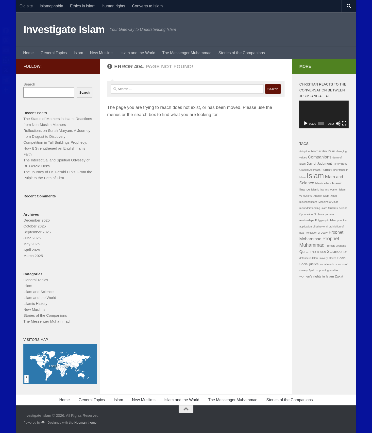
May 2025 (31, 244)
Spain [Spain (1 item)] (312, 270)
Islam (78, 53)
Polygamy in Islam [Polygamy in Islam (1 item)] (325, 220)
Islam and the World (137, 53)
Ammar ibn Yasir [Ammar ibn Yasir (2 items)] (323, 151)
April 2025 (31, 250)
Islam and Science (38, 292)
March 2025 (33, 256)
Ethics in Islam (82, 6)
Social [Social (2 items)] (341, 258)
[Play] (305, 123)
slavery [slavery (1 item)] (324, 258)
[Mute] (338, 123)
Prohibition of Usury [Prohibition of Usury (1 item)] (316, 232)
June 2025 (32, 238)
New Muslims (101, 53)
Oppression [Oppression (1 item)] (306, 214)
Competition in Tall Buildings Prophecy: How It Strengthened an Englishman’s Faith (55, 148)
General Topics (54, 53)
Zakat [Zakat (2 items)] (339, 276)
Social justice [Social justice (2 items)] (309, 264)
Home (28, 53)
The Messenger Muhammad (186, 53)
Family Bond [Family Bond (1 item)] (340, 163)
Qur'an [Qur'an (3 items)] (305, 251)
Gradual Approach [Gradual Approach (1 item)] (310, 169)
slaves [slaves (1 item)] (332, 258)
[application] (324, 114)
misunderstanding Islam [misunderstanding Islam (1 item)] (313, 208)
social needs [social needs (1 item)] (327, 264)
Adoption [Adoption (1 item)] (304, 151)
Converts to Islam (147, 6)
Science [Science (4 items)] (334, 251)
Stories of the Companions (242, 53)
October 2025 (34, 226)
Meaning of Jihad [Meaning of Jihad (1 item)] (328, 201)
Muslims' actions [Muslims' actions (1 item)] (337, 208)
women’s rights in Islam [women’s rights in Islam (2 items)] (316, 276)
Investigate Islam (64, 29)
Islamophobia (51, 6)
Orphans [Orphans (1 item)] (319, 214)
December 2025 (36, 220)
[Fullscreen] (344, 123)
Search (29, 84)
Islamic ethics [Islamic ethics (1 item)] (323, 183)
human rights (113, 6)
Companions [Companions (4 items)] (319, 157)
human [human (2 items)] (326, 170)
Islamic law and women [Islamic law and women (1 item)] (324, 189)
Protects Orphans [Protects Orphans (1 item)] (335, 245)
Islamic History (35, 303)
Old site (26, 6)
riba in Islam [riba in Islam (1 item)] (319, 251)
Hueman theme (85, 422)
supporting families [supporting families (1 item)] (327, 270)
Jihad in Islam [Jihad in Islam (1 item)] (321, 195)
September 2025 (37, 232)
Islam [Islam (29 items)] (315, 176)
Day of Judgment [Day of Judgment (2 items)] (319, 163)
